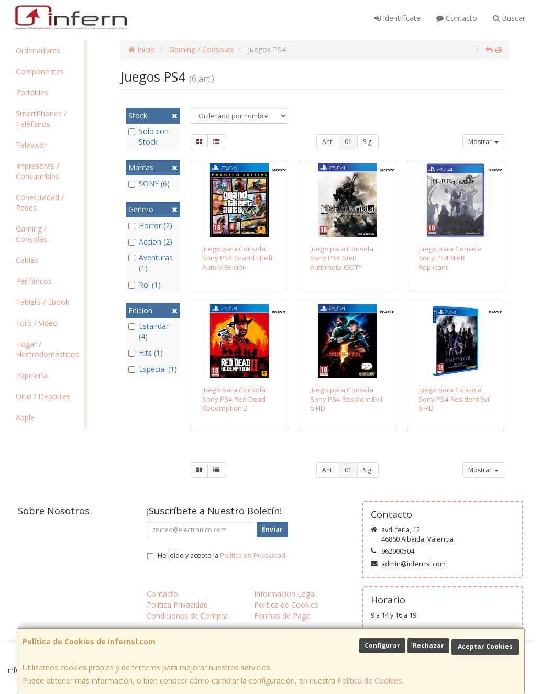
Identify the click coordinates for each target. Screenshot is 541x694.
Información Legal (285, 594)
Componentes (40, 71)
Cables (27, 260)
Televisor (31, 145)
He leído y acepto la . (222, 555)
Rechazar (428, 645)
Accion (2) (150, 242)
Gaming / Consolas (31, 234)
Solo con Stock (148, 136)
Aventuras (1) (150, 262)
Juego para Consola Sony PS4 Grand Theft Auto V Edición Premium (237, 262)
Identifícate (397, 18)
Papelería (31, 375)
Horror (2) (150, 225)
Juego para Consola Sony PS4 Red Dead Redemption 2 (234, 399)
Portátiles (32, 92)
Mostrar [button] (483, 141)
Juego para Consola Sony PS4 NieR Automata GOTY (341, 258)
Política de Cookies (369, 681)
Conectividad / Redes (40, 202)
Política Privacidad (177, 605)
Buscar (509, 18)
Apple (25, 417)
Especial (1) (152, 369)
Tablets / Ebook (42, 302)
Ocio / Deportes (43, 396)
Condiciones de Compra (187, 616)
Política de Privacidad (252, 555)
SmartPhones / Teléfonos (41, 118)
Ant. (328, 141)
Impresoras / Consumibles (37, 171)
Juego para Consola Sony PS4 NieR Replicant (450, 258)
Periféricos (34, 281)
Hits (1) (145, 353)
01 (348, 141)
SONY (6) (149, 184)
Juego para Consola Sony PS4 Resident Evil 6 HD (454, 399)
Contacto (456, 18)
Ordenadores (38, 51)
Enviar (272, 529)
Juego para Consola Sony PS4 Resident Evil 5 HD (346, 399)
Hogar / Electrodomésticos (47, 349)
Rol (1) (144, 285)
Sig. (368, 141)
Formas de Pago (282, 616)
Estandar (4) (148, 331)
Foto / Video (37, 323)
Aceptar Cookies (485, 646)
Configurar (382, 645)
